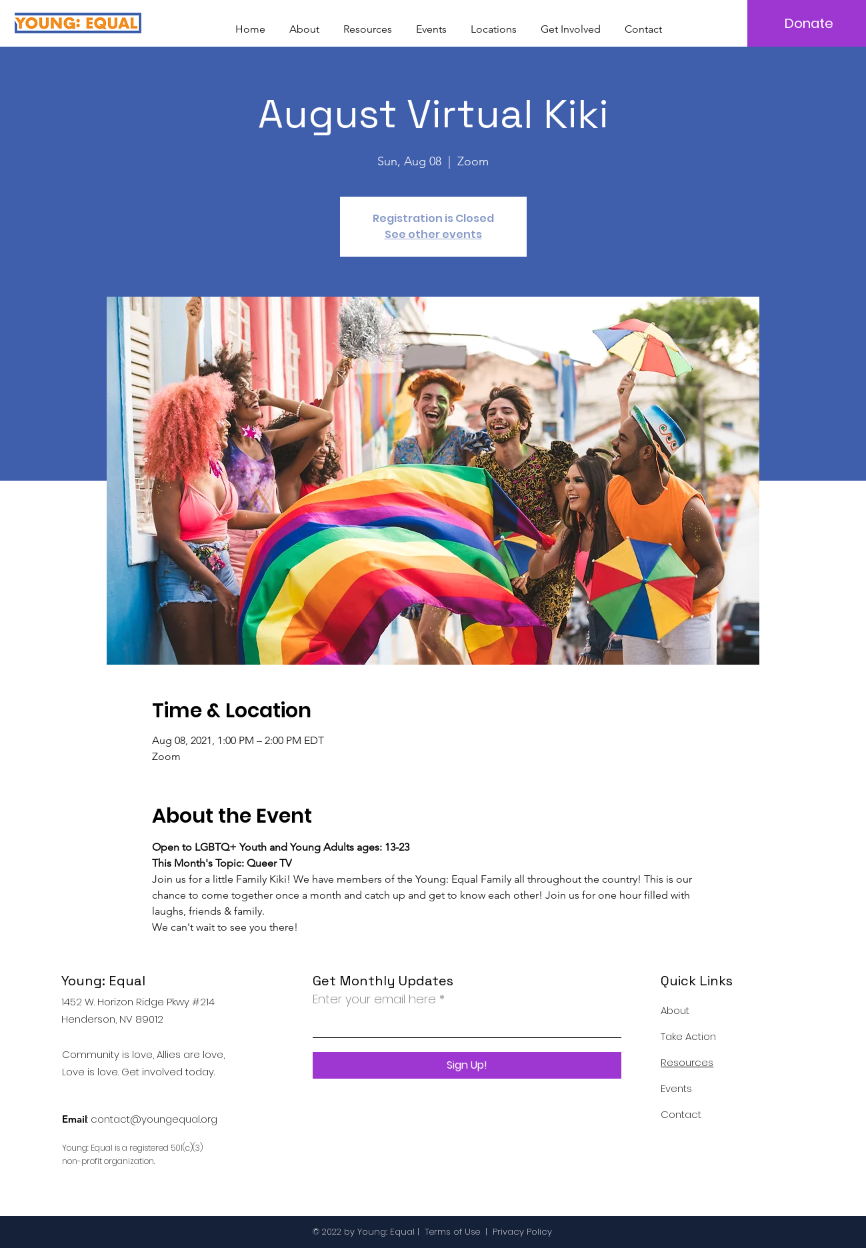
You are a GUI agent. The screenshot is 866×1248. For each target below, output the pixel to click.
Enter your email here (374, 999)
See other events (433, 234)
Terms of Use (452, 1231)
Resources (687, 1062)
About (675, 1010)
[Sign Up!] (467, 1065)
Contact (681, 1114)
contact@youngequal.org (154, 1119)
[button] (494, 23)
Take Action (688, 1036)
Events (676, 1088)
